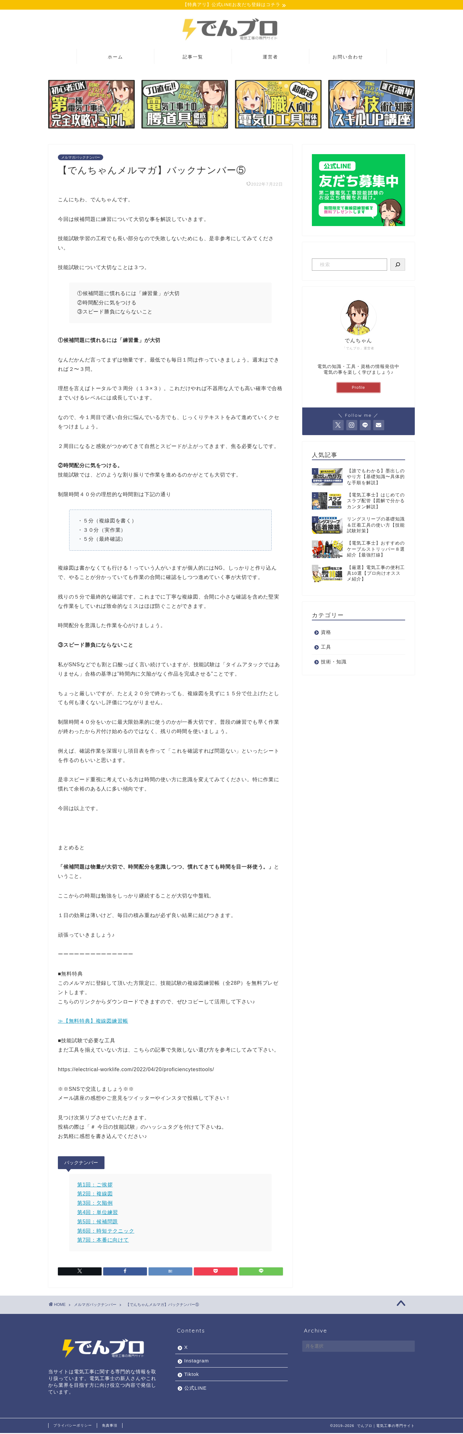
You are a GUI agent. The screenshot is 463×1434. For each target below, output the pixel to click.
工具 (326, 647)
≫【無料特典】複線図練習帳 (93, 1022)
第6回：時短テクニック (105, 1231)
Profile (358, 388)
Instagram (196, 1361)
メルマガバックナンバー (80, 158)
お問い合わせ (347, 57)
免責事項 (109, 1426)
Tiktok (191, 1375)
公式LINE (195, 1389)
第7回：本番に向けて (103, 1241)
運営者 (270, 57)
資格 (326, 632)
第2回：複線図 (95, 1194)
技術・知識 (334, 662)
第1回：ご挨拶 (95, 1185)
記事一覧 (193, 57)
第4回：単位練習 (97, 1213)
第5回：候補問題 (97, 1222)
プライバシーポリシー (72, 1426)
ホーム (115, 57)
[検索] (397, 265)
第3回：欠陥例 (95, 1204)
